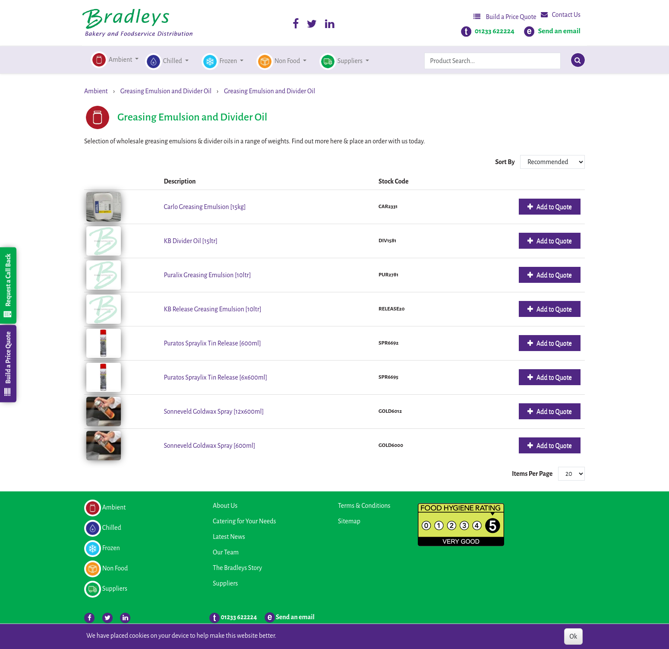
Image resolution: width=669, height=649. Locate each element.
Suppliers (225, 583)
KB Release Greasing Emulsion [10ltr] (212, 309)
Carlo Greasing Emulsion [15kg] (205, 206)
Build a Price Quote (504, 16)
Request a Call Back (8, 285)
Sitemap (349, 521)
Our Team (226, 552)
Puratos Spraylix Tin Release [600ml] (212, 343)
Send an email (559, 31)
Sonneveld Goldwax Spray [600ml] (209, 445)
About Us (225, 505)
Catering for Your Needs (244, 521)
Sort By (505, 161)
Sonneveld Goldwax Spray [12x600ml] (214, 411)
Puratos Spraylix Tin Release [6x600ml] (215, 377)
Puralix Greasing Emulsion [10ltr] (207, 275)
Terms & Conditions (364, 505)
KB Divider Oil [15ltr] (191, 240)
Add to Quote (553, 206)
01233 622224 (494, 31)
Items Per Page (532, 473)
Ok (573, 636)
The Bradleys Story (237, 567)
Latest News (229, 536)
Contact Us (561, 14)
